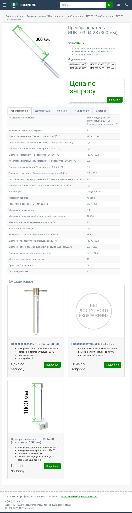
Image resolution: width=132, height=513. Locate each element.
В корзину (114, 99)
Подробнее (52, 364)
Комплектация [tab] (81, 110)
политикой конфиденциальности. (79, 496)
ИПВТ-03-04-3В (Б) (77, 64)
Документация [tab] (43, 110)
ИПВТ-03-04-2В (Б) (77, 68)
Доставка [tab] (101, 110)
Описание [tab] (62, 110)
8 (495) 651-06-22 (14, 501)
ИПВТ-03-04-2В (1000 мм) (102, 68)
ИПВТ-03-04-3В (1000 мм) (102, 64)
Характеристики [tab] (19, 110)
